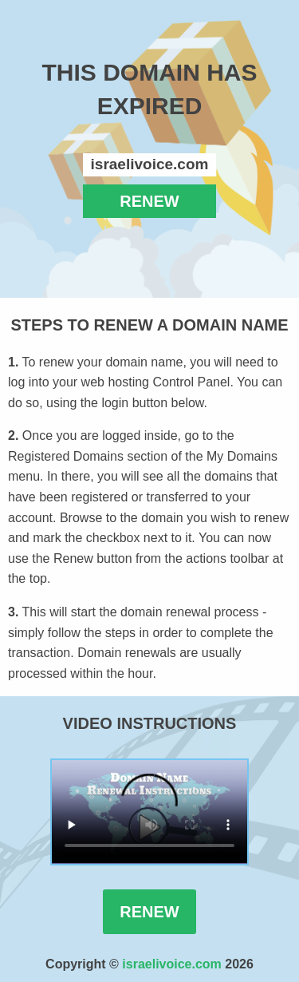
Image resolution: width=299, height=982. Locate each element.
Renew (149, 912)
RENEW (149, 201)
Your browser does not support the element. (149, 811)
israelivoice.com (172, 964)
